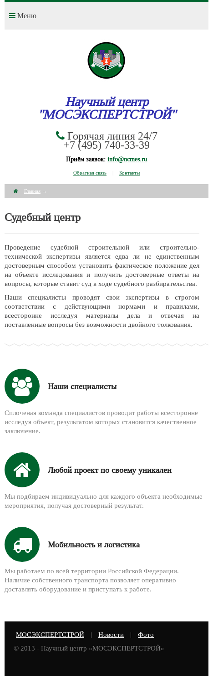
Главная (32, 191)
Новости (111, 635)
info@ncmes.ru (127, 159)
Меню (22, 15)
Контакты (129, 173)
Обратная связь (89, 173)
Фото (146, 635)
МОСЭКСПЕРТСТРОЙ (50, 635)
